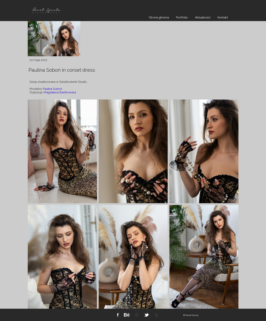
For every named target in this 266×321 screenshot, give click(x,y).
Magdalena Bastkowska (60, 92)
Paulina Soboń (52, 89)
